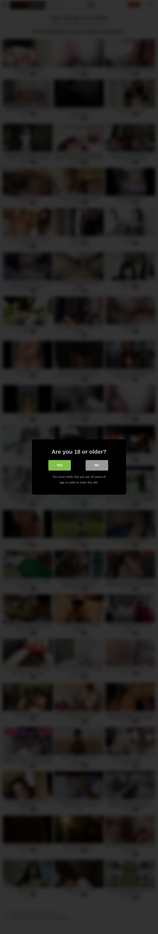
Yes (60, 465)
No (97, 465)
